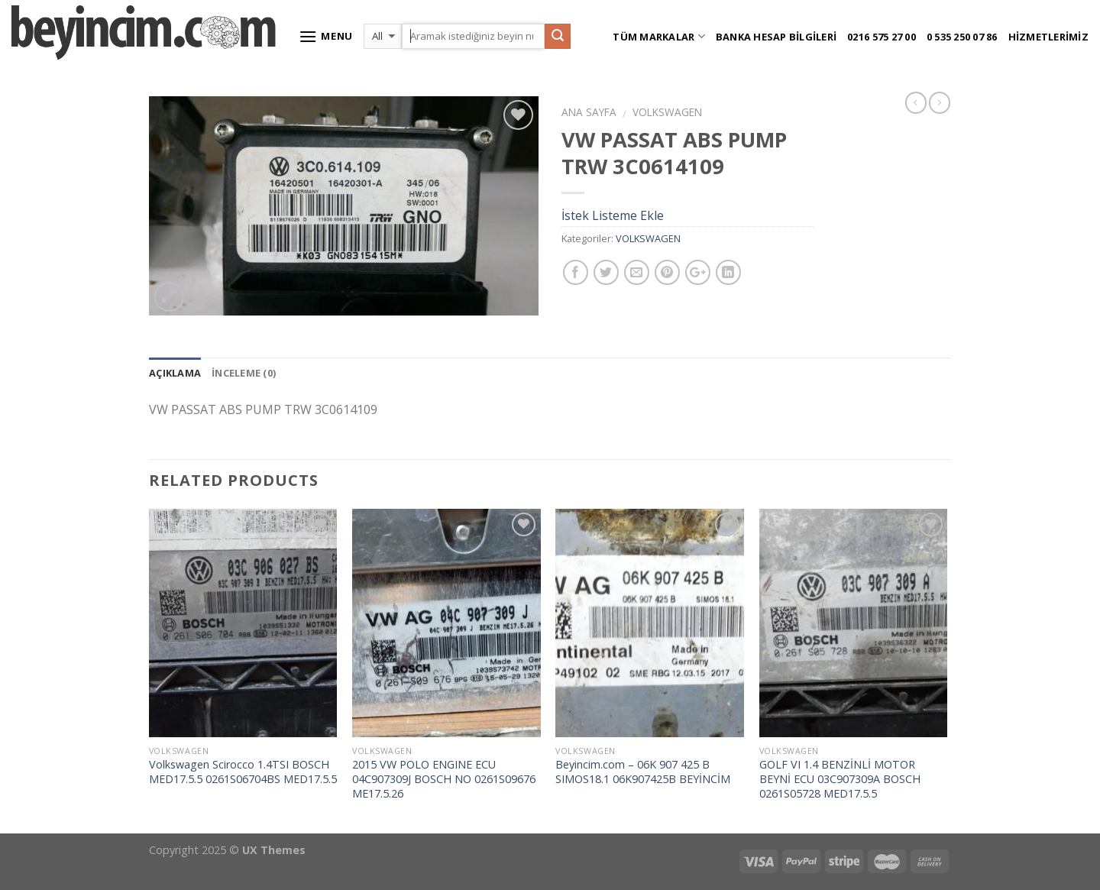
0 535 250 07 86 (962, 37)
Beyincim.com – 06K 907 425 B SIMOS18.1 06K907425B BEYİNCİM (642, 772)
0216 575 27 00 (881, 37)
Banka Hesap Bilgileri (776, 37)
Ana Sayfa (588, 112)
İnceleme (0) (244, 373)
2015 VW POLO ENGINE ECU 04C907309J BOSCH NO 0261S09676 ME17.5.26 (443, 779)
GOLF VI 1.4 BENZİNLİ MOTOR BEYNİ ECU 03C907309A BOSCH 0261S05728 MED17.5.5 (839, 779)
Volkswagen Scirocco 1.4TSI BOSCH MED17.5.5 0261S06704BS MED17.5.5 (243, 772)
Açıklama (175, 373)
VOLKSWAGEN (667, 112)
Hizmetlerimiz (1048, 37)
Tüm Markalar (659, 36)
